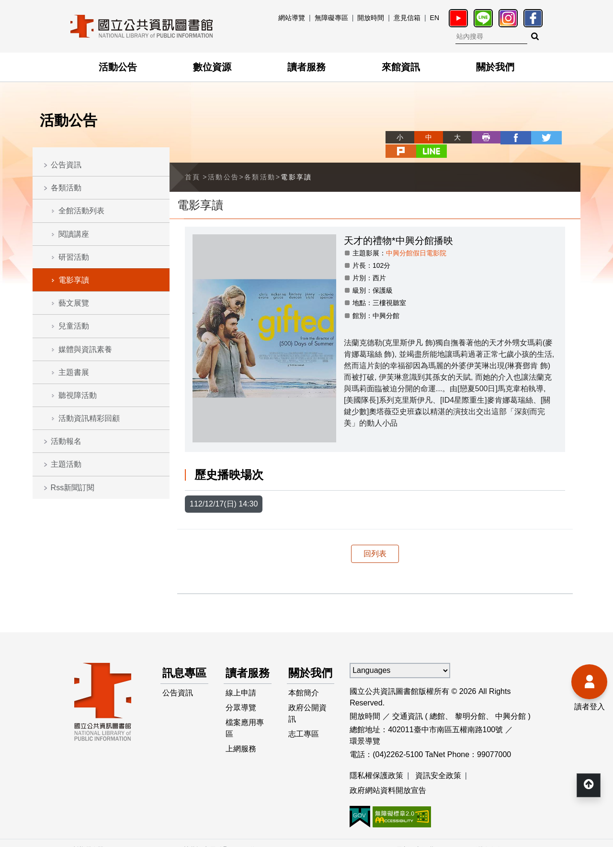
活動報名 (66, 441)
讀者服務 (306, 67)
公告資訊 (66, 165)
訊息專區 (179, 667)
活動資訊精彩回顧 (89, 418)
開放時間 (370, 18)
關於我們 (495, 67)
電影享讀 (73, 280)
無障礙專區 (331, 18)
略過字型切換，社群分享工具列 (354, 128)
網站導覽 (291, 18)
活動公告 (118, 67)
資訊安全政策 (438, 761)
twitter (508, 137)
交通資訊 (407, 702)
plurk (537, 137)
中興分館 (510, 702)
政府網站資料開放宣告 (388, 776)
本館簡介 (304, 697)
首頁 (193, 162)
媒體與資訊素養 (85, 349)
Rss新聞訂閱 (73, 488)
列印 (451, 137)
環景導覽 (365, 727)
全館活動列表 (81, 211)
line (566, 137)
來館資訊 (401, 67)
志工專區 (304, 739)
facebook (479, 137)
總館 (437, 702)
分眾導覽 (241, 712)
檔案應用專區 (245, 733)
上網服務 (241, 754)
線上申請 (241, 697)
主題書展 (73, 372)
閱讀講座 (73, 234)
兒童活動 (73, 326)
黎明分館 (470, 702)
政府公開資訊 (308, 717)
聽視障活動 (77, 395)
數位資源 (212, 67)
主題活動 (66, 464)
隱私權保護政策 (376, 761)
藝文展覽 (73, 303)
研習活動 (73, 257)
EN (434, 18)
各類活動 (66, 188)
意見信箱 (407, 18)
